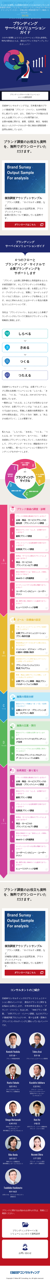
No (27, 15)
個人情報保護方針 (32, 10)
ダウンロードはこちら (25, 224)
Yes (23, 15)
